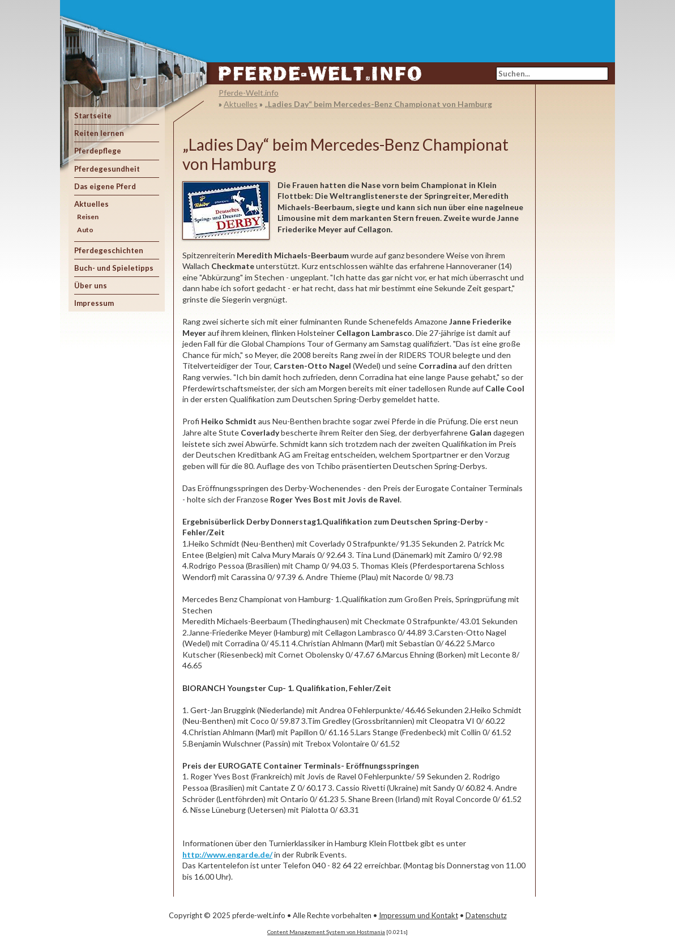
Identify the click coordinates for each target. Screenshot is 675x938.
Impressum (94, 303)
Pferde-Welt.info (249, 92)
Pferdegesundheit (107, 168)
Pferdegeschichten (108, 250)
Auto (85, 229)
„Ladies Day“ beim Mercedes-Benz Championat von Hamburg (378, 104)
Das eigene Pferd (105, 186)
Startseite (93, 115)
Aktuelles (91, 203)
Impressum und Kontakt (418, 915)
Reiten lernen (99, 133)
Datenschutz (486, 915)
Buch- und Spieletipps (113, 267)
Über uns (90, 285)
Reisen (88, 216)
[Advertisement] (403, 25)
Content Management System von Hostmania (326, 931)
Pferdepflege (97, 150)
